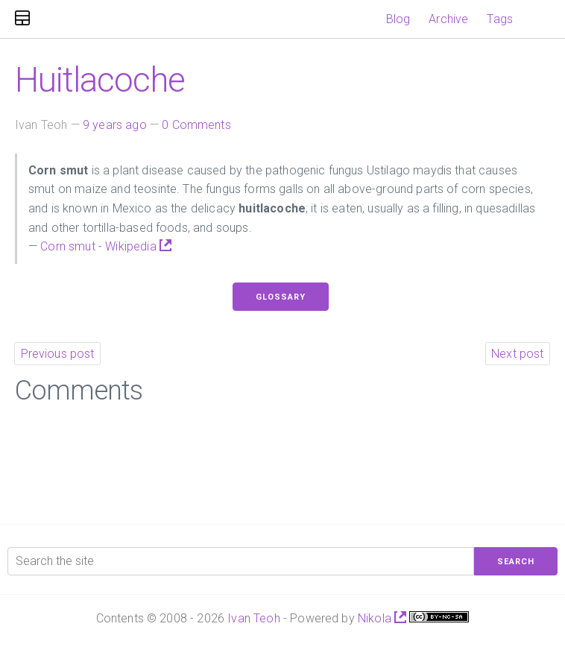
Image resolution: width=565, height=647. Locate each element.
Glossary (281, 297)
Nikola (382, 618)
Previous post (58, 354)
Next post (517, 354)
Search (515, 561)
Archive (448, 19)
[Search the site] (240, 561)
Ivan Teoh (253, 618)
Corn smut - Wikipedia (105, 246)
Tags (500, 19)
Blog (398, 19)
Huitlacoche (100, 80)
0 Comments (196, 125)
